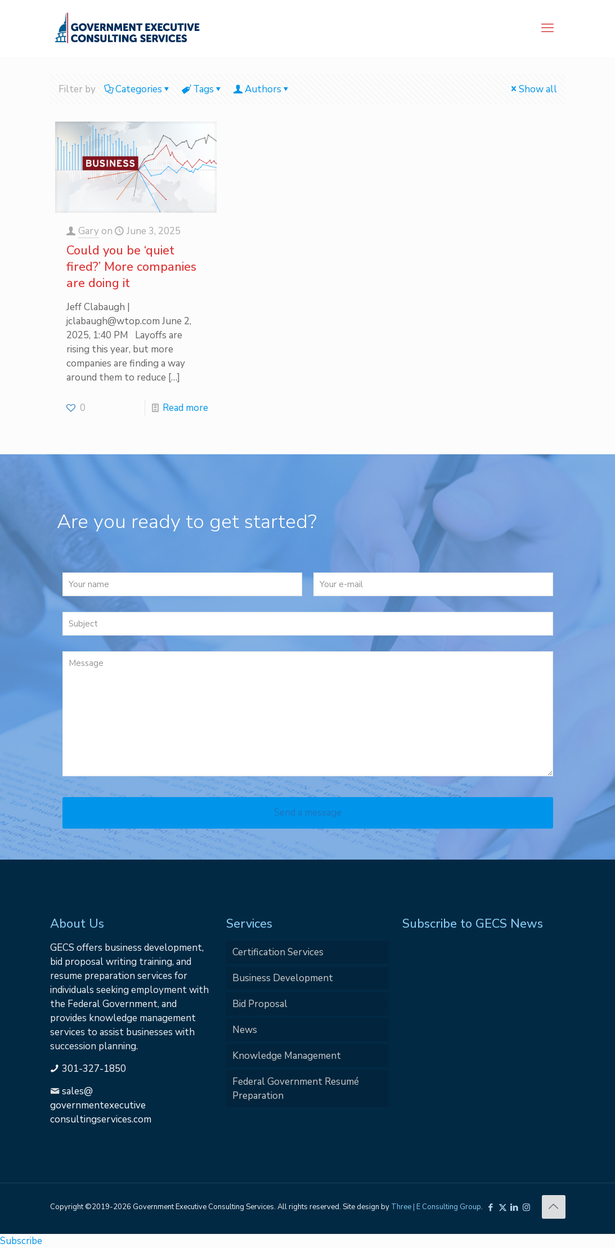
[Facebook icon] (491, 1207)
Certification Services (278, 952)
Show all (533, 89)
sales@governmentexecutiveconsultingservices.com (100, 1105)
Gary (88, 231)
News (244, 1029)
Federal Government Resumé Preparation (295, 1088)
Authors (262, 89)
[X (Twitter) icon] (503, 1207)
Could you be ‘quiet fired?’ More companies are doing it (131, 267)
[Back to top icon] (553, 1207)
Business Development (282, 978)
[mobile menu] (547, 28)
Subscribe (21, 1240)
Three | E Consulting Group (436, 1207)
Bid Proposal (260, 1003)
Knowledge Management (286, 1055)
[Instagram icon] (526, 1207)
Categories (138, 89)
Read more (185, 407)
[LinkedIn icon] (514, 1207)
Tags (202, 89)
